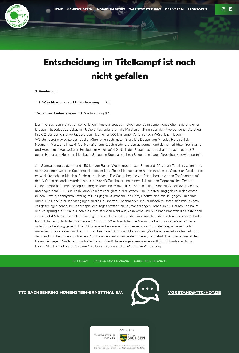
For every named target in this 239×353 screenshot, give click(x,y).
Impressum (80, 261)
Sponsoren (197, 9)
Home (58, 9)
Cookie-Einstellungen (150, 261)
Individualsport (110, 9)
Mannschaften (79, 9)
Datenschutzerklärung (111, 261)
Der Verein (174, 9)
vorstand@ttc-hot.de (194, 292)
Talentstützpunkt (145, 9)
